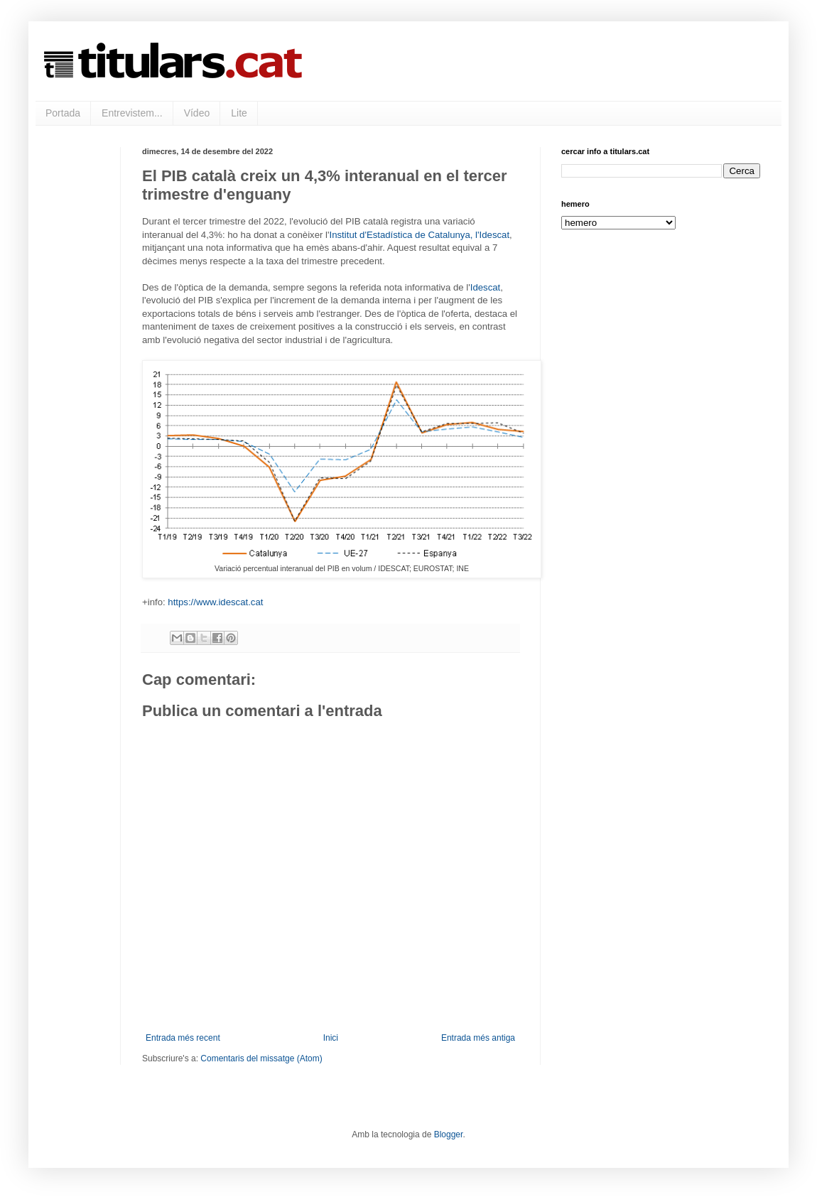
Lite (239, 113)
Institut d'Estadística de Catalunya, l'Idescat (420, 234)
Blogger (448, 1134)
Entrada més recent (183, 1038)
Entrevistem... (132, 113)
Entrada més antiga (478, 1038)
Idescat (485, 287)
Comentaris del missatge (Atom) (261, 1058)
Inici (330, 1038)
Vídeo (197, 113)
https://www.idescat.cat (215, 602)
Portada (62, 113)
